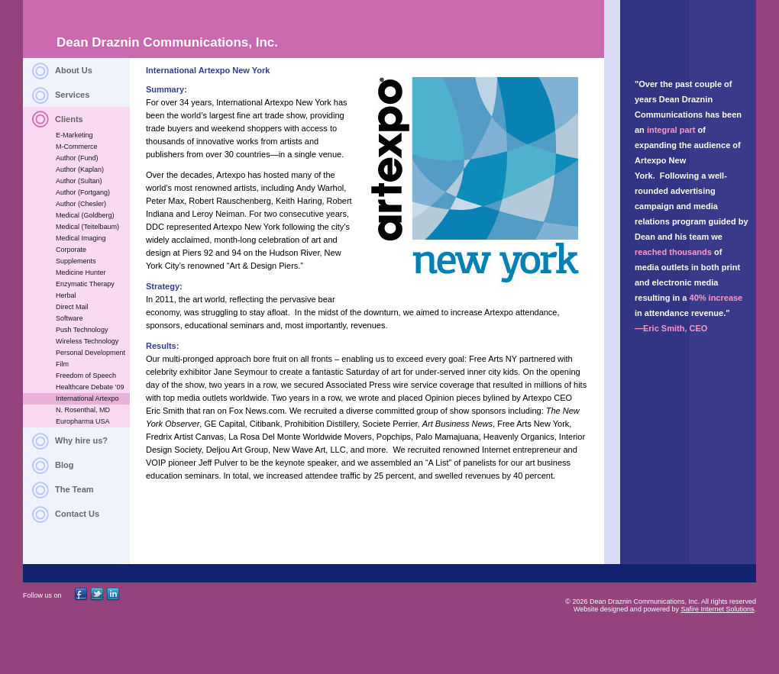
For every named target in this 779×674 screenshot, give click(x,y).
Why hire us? (81, 440)
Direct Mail (72, 307)
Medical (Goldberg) (85, 215)
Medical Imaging (81, 238)
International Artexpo (87, 398)
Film (62, 364)
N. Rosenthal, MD (83, 410)
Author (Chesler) (81, 204)
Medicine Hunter (81, 272)
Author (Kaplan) (80, 169)
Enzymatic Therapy (85, 284)
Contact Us (77, 513)
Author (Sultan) (79, 181)
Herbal (66, 295)
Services (72, 94)
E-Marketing (74, 135)
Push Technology (82, 330)
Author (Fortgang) (83, 192)
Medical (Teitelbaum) (87, 227)
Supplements (76, 261)
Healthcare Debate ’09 (90, 387)
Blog (64, 464)
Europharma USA (83, 421)
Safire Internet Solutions (717, 609)
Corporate (71, 249)
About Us (73, 70)
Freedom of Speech (86, 375)
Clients (69, 119)
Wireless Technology (87, 341)
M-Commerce (77, 146)
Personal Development (90, 352)
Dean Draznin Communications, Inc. (167, 42)
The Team (74, 489)
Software (69, 318)
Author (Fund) (77, 158)
